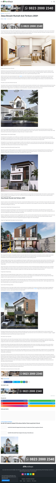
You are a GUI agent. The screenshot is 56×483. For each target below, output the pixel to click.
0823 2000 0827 (5, 478)
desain (21, 76)
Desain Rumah (7, 13)
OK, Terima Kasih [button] (6, 480)
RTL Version (34, 480)
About (24, 480)
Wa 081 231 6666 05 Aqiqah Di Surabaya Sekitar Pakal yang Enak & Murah (20, 423)
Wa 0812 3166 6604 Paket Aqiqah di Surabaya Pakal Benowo (20, 432)
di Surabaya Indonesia (30, 478)
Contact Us (29, 480)
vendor (35, 288)
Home (21, 480)
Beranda (2, 13)
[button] (1, 2)
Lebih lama (52, 395)
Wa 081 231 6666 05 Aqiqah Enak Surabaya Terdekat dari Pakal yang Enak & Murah (25, 427)
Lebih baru (3, 395)
